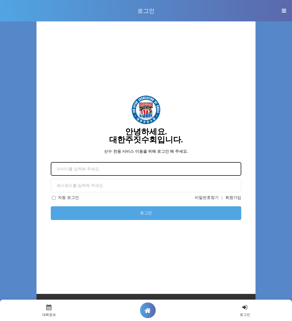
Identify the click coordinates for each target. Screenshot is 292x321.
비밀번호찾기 (207, 198)
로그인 (146, 213)
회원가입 (233, 198)
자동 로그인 (65, 197)
